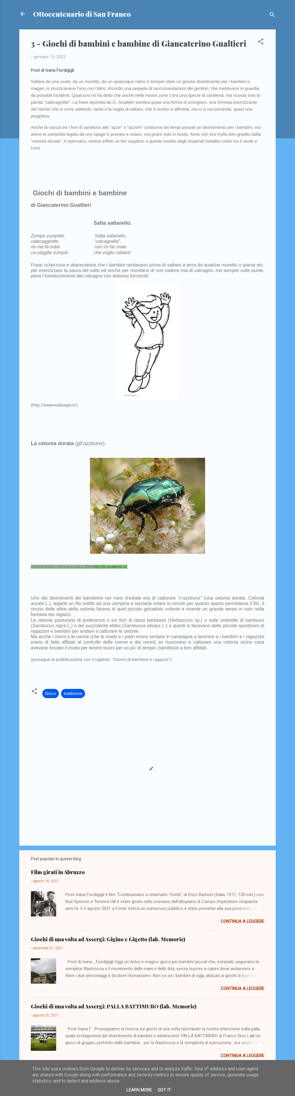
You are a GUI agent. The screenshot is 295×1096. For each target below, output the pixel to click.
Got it (164, 1090)
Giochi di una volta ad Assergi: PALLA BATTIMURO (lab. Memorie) (113, 1006)
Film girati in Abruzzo (58, 872)
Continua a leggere (242, 921)
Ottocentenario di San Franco (82, 13)
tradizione (73, 693)
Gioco (50, 693)
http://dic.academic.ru (109, 567)
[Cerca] (272, 15)
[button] (260, 42)
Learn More (139, 1090)
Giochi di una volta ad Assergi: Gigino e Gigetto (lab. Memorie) (108, 939)
